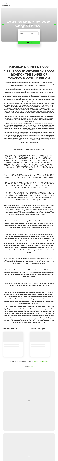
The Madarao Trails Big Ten (41, 363)
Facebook (31, 366)
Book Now (29, 42)
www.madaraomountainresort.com (41, 361)
